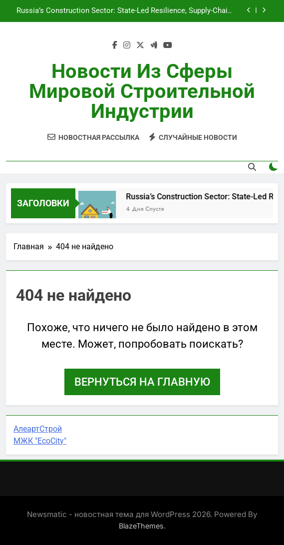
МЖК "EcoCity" (39, 441)
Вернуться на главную (142, 382)
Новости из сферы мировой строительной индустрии (142, 91)
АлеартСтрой (37, 429)
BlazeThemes (141, 526)
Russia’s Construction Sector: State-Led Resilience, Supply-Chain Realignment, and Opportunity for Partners (124, 11)
